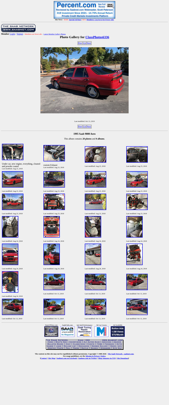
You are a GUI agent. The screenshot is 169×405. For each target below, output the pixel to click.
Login (12, 34)
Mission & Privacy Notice (96, 356)
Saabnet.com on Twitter (87, 358)
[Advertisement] (84, 384)
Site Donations (122, 358)
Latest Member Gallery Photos (55, 34)
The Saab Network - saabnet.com (121, 354)
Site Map (51, 358)
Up (84, 43)
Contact (44, 358)
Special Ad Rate (75, 20)
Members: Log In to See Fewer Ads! (100, 20)
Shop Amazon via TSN (107, 358)
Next (89, 43)
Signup (20, 34)
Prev (80, 43)
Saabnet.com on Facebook (67, 358)
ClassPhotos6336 (97, 37)
